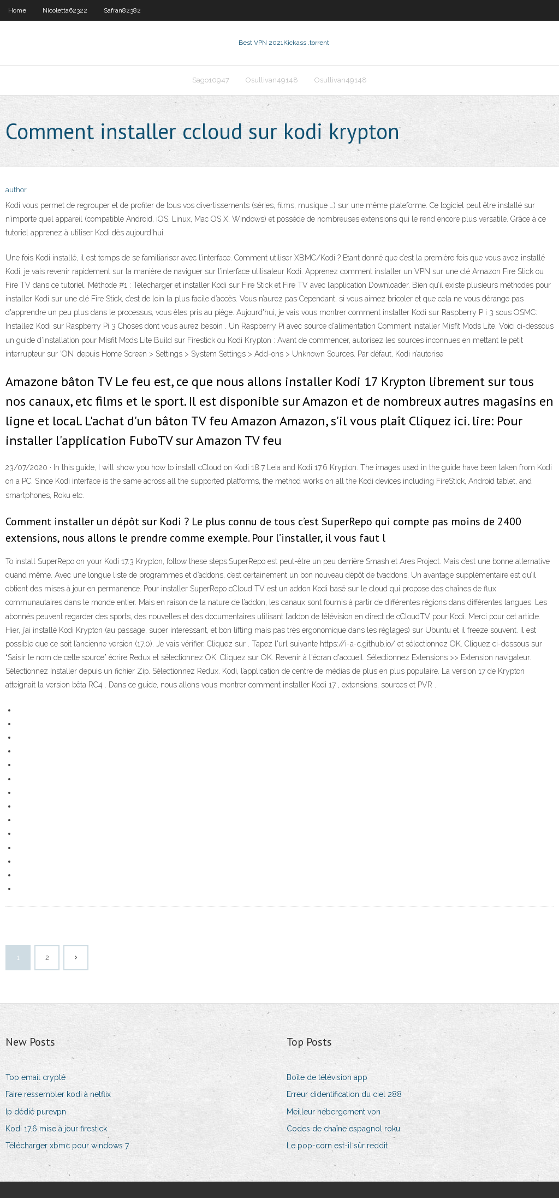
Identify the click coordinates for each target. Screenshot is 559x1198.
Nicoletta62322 (65, 10)
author (16, 190)
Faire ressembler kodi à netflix (58, 1094)
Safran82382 (122, 10)
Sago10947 (210, 80)
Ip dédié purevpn (35, 1111)
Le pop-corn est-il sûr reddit (337, 1145)
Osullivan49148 (272, 80)
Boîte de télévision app (327, 1077)
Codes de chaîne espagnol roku (343, 1128)
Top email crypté (35, 1077)
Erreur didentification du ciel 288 (344, 1094)
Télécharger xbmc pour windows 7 (67, 1145)
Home (17, 10)
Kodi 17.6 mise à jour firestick (56, 1128)
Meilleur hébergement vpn (333, 1111)
